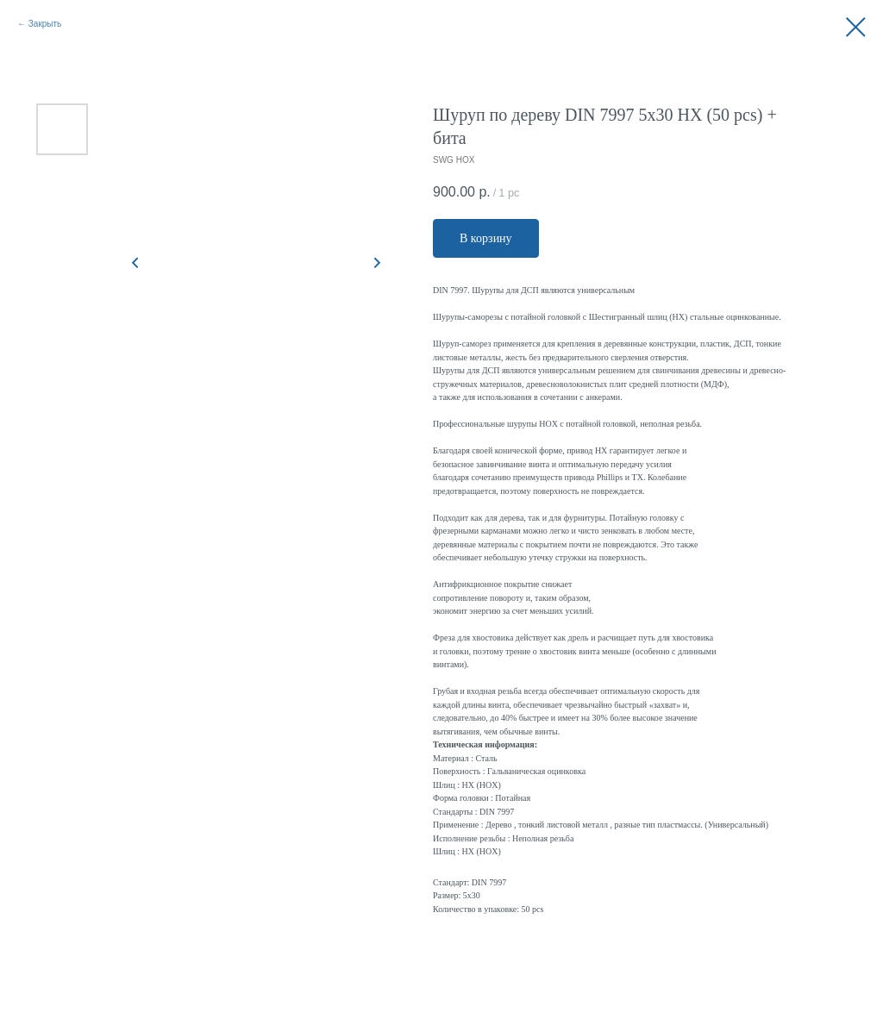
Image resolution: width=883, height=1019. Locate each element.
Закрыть (45, 23)
